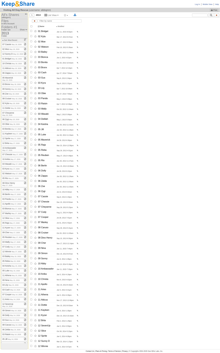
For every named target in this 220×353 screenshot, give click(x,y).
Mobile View (207, 4)
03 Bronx (42, 67)
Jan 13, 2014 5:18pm (64, 264)
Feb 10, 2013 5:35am (64, 47)
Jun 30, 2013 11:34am (65, 135)
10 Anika (42, 274)
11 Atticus (43, 300)
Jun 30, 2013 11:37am (65, 161)
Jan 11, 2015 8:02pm (64, 32)
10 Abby (42, 263)
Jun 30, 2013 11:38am (65, 53)
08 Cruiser (43, 232)
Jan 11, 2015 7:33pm (64, 269)
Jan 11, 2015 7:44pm (64, 249)
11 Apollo (42, 284)
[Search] (211, 15)
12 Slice (42, 331)
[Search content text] (200, 15)
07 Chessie (43, 201)
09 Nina (42, 248)
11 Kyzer (42, 315)
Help (217, 4)
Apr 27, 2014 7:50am (64, 73)
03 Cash (42, 72)
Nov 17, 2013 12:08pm (65, 300)
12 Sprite (42, 336)
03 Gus (41, 77)
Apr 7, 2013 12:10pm (64, 68)
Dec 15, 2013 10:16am (65, 316)
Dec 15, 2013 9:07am (64, 254)
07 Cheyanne (44, 207)
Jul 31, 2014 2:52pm (64, 223)
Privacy (125, 351)
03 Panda (43, 98)
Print (214, 10)
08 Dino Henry (45, 238)
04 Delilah (43, 119)
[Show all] (32, 15)
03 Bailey (42, 52)
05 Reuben (43, 155)
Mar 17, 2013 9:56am (64, 42)
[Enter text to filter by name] (60, 21)
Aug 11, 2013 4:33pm (64, 213)
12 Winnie (43, 346)
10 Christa (43, 279)
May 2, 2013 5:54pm (64, 120)
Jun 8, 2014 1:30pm (64, 311)
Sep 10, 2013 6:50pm (64, 238)
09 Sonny (43, 258)
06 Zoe (41, 186)
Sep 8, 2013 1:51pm (64, 83)
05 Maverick (44, 140)
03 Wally (42, 109)
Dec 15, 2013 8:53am (64, 306)
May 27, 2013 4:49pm (64, 156)
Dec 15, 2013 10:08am (65, 166)
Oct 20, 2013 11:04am (64, 109)
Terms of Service (114, 351)
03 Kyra (42, 83)
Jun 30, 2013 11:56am (65, 182)
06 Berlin (42, 165)
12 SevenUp (44, 325)
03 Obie (42, 93)
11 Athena (43, 294)
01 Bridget (43, 31)
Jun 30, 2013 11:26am (65, 176)
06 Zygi (41, 191)
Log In (197, 4)
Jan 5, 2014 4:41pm (64, 290)
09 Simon (43, 253)
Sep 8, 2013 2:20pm (64, 197)
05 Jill (41, 129)
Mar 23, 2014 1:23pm (64, 342)
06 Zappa (43, 176)
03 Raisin (42, 103)
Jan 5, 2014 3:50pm (64, 326)
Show (23, 29)
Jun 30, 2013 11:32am (65, 125)
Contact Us (90, 351)
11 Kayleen (43, 310)
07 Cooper (43, 217)
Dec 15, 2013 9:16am (64, 285)
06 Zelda (42, 181)
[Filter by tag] (66, 15)
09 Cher (42, 243)
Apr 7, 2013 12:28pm (64, 104)
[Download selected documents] (75, 15)
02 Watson (43, 47)
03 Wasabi (43, 114)
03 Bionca (43, 57)
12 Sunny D (44, 341)
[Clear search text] (216, 15)
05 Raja (42, 145)
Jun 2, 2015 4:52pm (64, 58)
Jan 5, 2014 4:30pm (64, 295)
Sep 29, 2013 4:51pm (64, 151)
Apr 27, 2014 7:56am (64, 94)
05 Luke (42, 134)
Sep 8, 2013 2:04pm (64, 78)
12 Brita (42, 320)
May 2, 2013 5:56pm (64, 115)
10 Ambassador (46, 269)
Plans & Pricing (101, 351)
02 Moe (41, 41)
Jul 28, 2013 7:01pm (64, 218)
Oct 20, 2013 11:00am (64, 233)
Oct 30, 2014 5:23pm (64, 331)
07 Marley (43, 222)
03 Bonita (43, 62)
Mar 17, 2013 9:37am (64, 37)
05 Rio (41, 160)
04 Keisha (43, 124)
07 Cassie (43, 196)
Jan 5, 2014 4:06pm (64, 336)
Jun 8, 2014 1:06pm (64, 259)
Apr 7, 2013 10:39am (64, 89)
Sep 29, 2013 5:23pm (64, 207)
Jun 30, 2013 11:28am (65, 130)
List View (51, 15)
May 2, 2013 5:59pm (64, 99)
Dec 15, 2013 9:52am (64, 202)
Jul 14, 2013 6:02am (64, 192)
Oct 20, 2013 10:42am (64, 63)
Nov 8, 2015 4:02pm (64, 280)
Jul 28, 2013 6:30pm (64, 140)
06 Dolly (42, 170)
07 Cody (42, 212)
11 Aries (42, 289)
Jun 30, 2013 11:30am (65, 187)
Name (41, 26)
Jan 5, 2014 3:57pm (64, 347)
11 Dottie (42, 305)
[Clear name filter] (34, 21)
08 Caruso (43, 227)
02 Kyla (41, 36)
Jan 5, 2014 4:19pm (64, 275)
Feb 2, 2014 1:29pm (64, 321)
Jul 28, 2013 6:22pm (64, 171)
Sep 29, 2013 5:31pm (64, 228)
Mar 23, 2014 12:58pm (65, 146)
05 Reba (42, 150)
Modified (60, 26)
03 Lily (41, 88)
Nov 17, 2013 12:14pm (65, 244)
